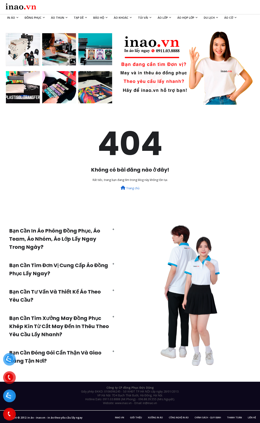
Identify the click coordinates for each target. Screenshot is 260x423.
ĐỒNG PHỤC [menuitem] (33, 18)
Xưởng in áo (155, 417)
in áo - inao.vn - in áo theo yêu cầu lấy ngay (54, 417)
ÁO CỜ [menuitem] (228, 18)
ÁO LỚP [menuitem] (163, 18)
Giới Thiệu (136, 417)
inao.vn (119, 417)
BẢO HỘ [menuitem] (98, 18)
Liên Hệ (252, 417)
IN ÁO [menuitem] (11, 18)
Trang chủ (130, 188)
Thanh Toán (234, 417)
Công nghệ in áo (179, 417)
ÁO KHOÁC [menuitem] (121, 18)
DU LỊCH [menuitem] (209, 18)
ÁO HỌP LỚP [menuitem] (185, 18)
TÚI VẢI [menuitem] (143, 18)
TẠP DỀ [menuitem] (79, 18)
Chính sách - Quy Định (208, 417)
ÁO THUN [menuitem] (57, 18)
